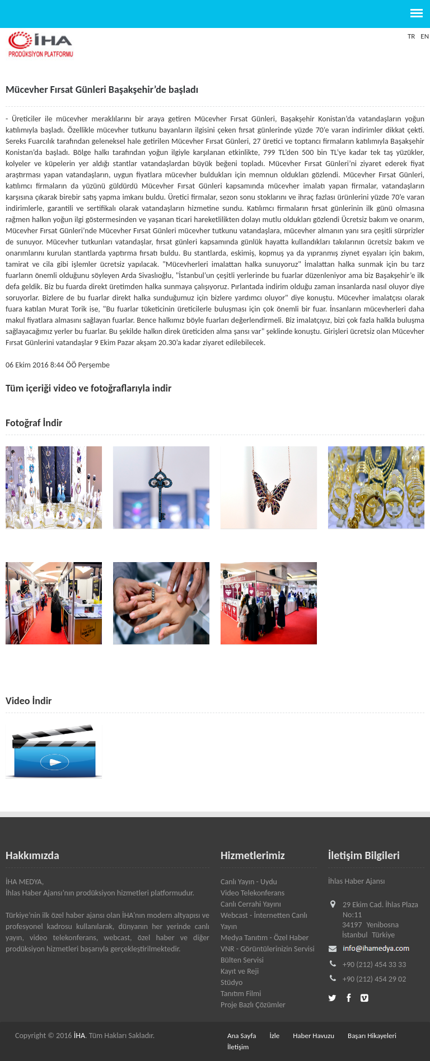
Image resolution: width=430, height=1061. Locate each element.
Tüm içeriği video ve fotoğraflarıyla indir (88, 388)
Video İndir (29, 701)
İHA (79, 1035)
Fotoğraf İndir (34, 423)
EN (424, 36)
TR (411, 36)
